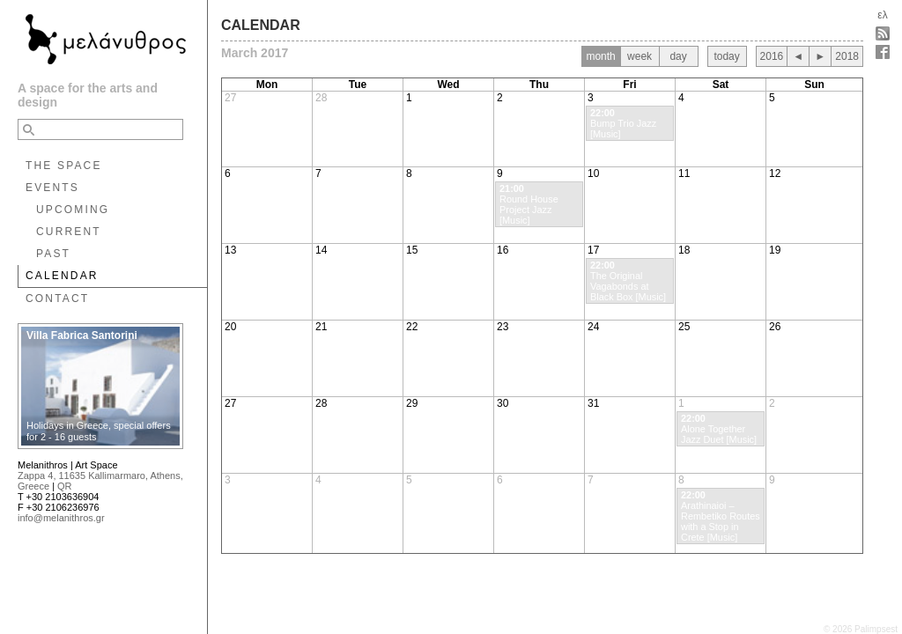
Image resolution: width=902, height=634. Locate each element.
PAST (53, 253)
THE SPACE (64, 165)
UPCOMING (72, 209)
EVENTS (52, 187)
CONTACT (57, 298)
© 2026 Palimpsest (861, 629)
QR (64, 486)
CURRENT (68, 231)
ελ (882, 15)
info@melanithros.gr (61, 517)
